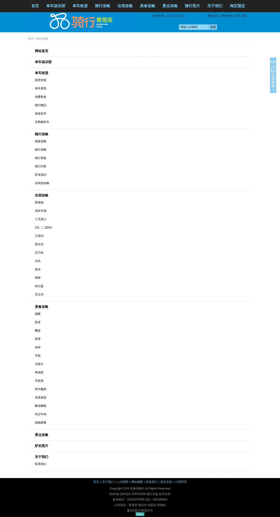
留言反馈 (241, 15)
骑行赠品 (40, 105)
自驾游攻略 (42, 183)
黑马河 (39, 244)
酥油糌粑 (40, 406)
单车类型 (40, 88)
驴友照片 (41, 446)
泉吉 (38, 269)
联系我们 (40, 464)
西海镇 (39, 202)
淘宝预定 (237, 6)
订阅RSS (181, 482)
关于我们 (41, 457)
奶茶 (38, 339)
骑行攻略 (41, 134)
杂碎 (38, 347)
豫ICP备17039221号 (140, 510)
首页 (35, 6)
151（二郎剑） (44, 227)
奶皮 (38, 322)
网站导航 (227, 15)
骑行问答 (40, 166)
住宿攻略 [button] (125, 6)
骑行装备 (40, 158)
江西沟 (39, 236)
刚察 (38, 277)
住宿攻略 (41, 195)
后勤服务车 (42, 122)
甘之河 (39, 294)
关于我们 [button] (215, 6)
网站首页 (213, 15)
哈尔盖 (39, 286)
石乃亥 (39, 252)
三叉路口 (40, 219)
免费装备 (40, 96)
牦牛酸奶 (40, 389)
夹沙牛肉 (40, 414)
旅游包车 (40, 113)
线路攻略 (40, 141)
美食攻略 (41, 307)
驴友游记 (40, 174)
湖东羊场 (40, 210)
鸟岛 (38, 261)
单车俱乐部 (55, 6)
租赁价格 (40, 80)
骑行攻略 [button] (102, 6)
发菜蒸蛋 (40, 397)
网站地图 (42, 38)
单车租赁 (41, 73)
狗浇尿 (39, 372)
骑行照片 (192, 6)
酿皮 (38, 330)
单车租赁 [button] (80, 6)
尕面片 (39, 364)
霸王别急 (152, 494)
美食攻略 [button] (147, 6)
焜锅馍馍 (40, 422)
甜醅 (38, 314)
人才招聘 (122, 482)
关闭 (273, 62)
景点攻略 (170, 6)
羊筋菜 (39, 380)
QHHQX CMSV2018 (133, 494)
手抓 (38, 355)
